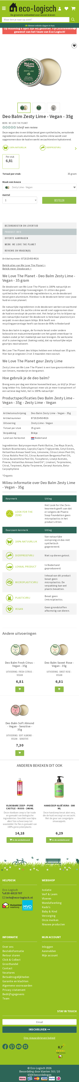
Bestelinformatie (13, 951)
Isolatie (46, 890)
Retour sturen (11, 955)
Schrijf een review (27, 127)
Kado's (46, 907)
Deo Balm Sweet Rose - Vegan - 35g (59, 664)
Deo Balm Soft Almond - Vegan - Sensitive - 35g (19, 726)
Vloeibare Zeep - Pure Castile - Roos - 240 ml (20, 807)
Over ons (7, 947)
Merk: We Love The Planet (20, 244)
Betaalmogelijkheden (15, 977)
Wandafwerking (52, 903)
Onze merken (50, 920)
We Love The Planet (18, 123)
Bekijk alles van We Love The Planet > (24, 265)
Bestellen (59, 200)
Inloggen (47, 947)
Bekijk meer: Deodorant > (17, 268)
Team (6, 998)
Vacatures (8, 972)
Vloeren (46, 898)
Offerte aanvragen (16, 238)
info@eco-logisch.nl (17, 897)
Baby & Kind (49, 911)
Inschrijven (39, 1029)
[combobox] (39, 187)
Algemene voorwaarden (17, 985)
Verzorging (48, 916)
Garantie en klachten (15, 981)
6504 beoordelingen (39, 1075)
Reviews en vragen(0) (18, 250)
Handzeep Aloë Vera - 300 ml (59, 807)
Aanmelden (49, 951)
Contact (7, 968)
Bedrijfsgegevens (13, 994)
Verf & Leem (49, 894)
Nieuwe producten (53, 924)
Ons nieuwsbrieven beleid (39, 1038)
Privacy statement (14, 990)
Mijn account (50, 955)
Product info (13, 231)
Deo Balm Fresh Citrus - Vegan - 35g (20, 664)
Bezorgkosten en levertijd (21, 225)
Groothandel (10, 964)
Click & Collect (11, 959)
